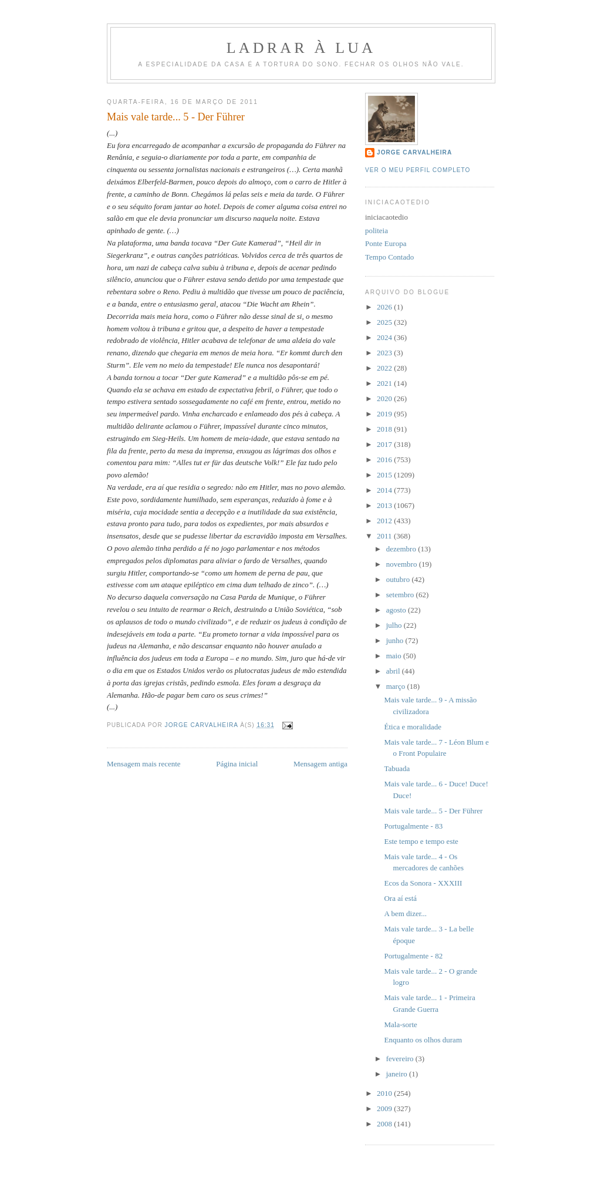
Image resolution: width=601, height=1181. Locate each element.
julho (395, 625)
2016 (385, 459)
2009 (385, 1108)
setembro (401, 594)
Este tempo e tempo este (421, 841)
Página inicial (237, 763)
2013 (385, 505)
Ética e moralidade (412, 726)
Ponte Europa (385, 243)
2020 (385, 398)
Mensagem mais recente (144, 763)
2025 (385, 322)
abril (394, 671)
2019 (385, 413)
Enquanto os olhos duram (423, 1039)
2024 (385, 337)
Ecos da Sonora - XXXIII (423, 883)
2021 (385, 383)
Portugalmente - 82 (413, 955)
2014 (385, 490)
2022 (385, 368)
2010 (385, 1093)
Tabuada (397, 768)
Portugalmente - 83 (413, 826)
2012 (385, 520)
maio (394, 655)
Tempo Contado (389, 257)
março (396, 686)
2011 (385, 535)
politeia (376, 230)
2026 (385, 306)
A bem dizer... (405, 913)
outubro (399, 579)
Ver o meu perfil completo (418, 170)
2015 (385, 474)
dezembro (402, 548)
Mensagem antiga (320, 763)
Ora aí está (400, 898)
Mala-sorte (400, 1024)
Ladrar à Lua (301, 47)
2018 (385, 429)
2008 (385, 1123)
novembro (402, 564)
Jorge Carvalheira (414, 152)
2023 (385, 352)
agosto (397, 609)
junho (396, 640)
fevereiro (401, 1058)
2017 (385, 444)
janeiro (397, 1073)
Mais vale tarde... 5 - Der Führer (433, 810)
